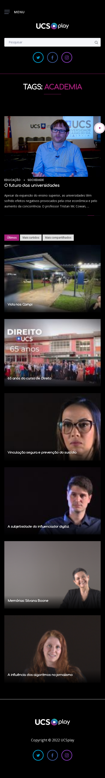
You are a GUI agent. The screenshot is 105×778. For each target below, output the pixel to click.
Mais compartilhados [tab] (58, 237)
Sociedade (36, 180)
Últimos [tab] (11, 237)
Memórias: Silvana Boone (28, 601)
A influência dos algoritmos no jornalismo (40, 675)
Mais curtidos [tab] (31, 237)
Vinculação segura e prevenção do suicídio (42, 452)
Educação (12, 180)
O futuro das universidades (31, 185)
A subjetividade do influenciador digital (38, 527)
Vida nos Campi (20, 304)
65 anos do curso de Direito (29, 378)
